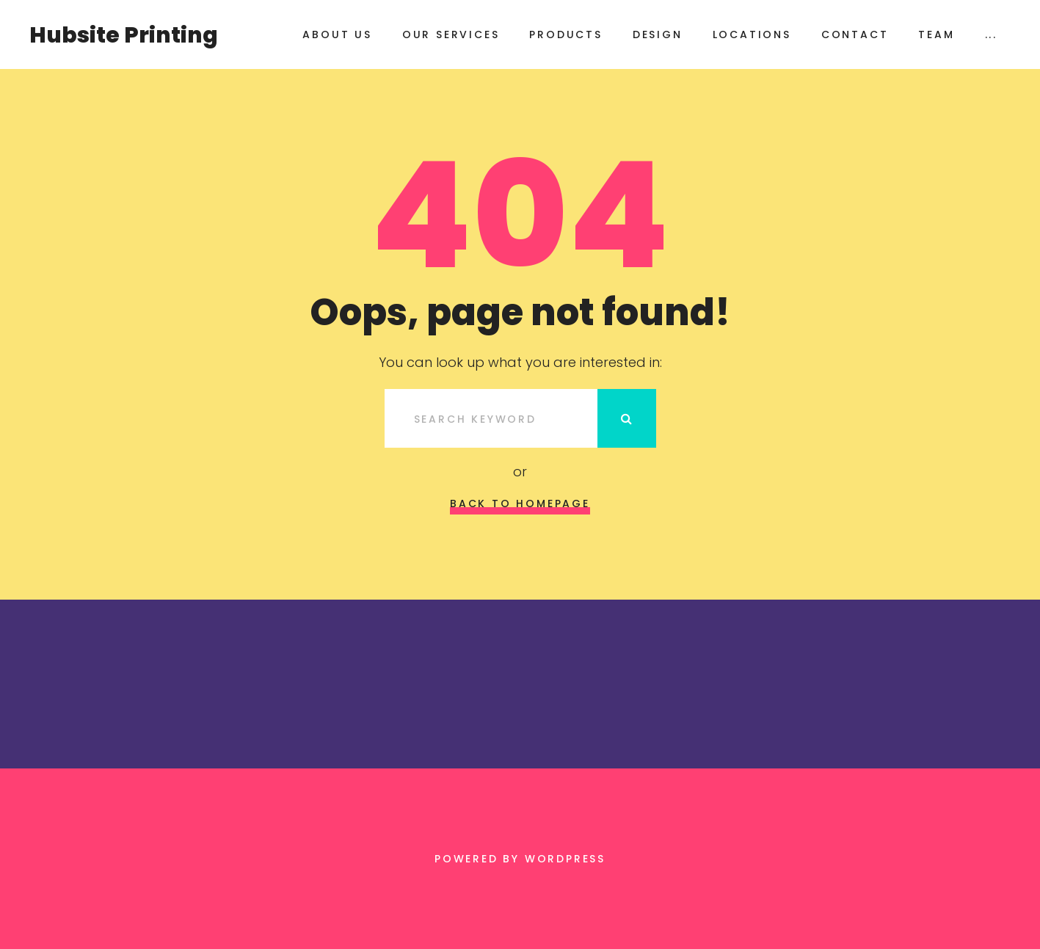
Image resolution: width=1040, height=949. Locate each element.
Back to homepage (520, 503)
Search (626, 418)
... (991, 34)
